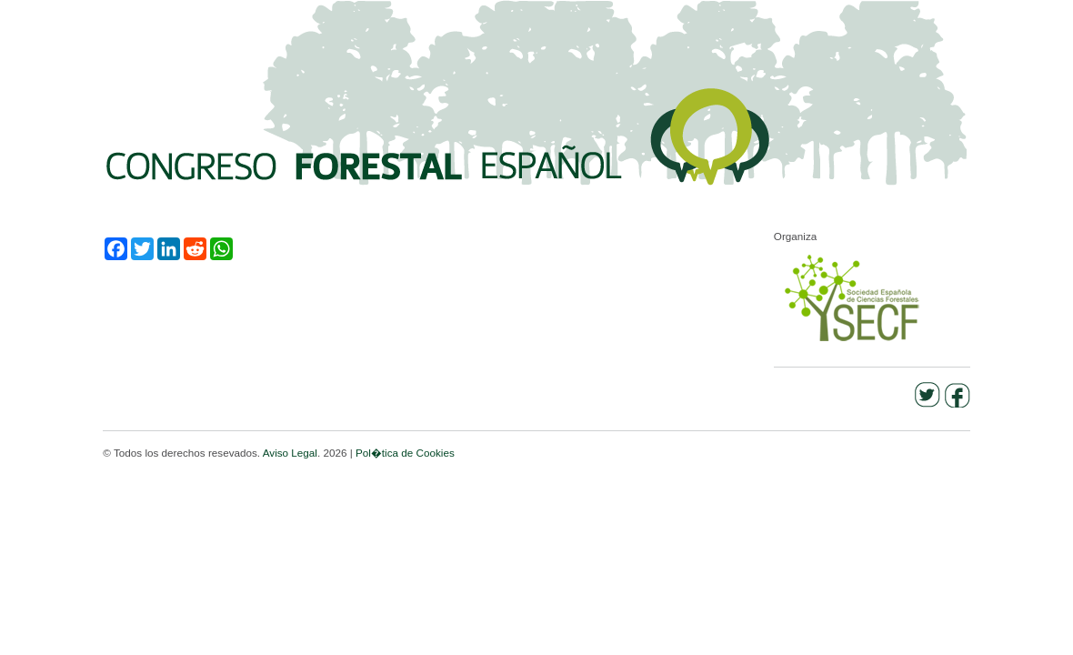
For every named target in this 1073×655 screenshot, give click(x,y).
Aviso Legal (290, 452)
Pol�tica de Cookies (405, 452)
